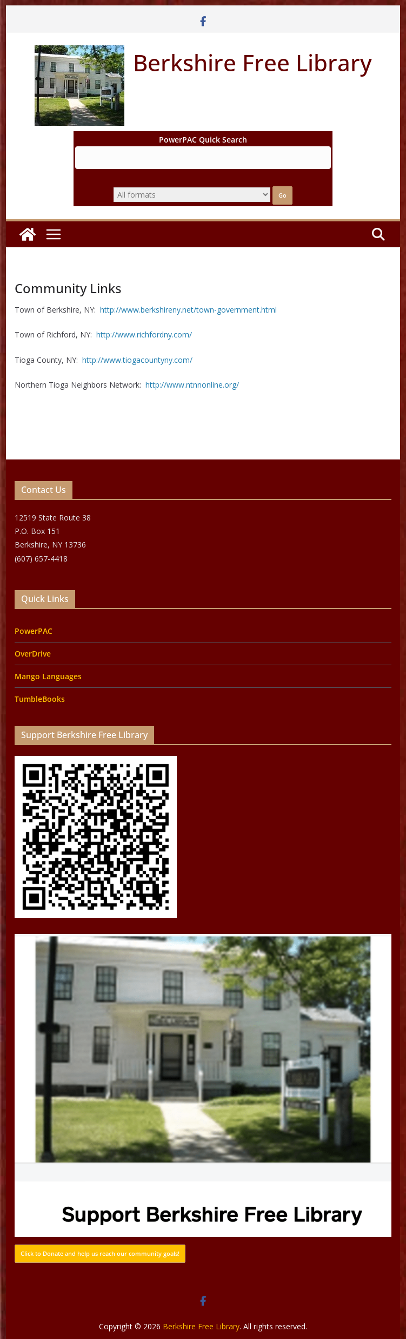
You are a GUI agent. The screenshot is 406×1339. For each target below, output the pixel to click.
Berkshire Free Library (252, 62)
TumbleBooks (40, 699)
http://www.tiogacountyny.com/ (136, 360)
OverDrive (33, 653)
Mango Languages (48, 676)
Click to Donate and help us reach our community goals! (100, 1253)
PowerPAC (33, 631)
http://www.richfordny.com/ (144, 334)
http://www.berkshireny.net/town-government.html (188, 310)
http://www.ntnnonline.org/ (192, 385)
